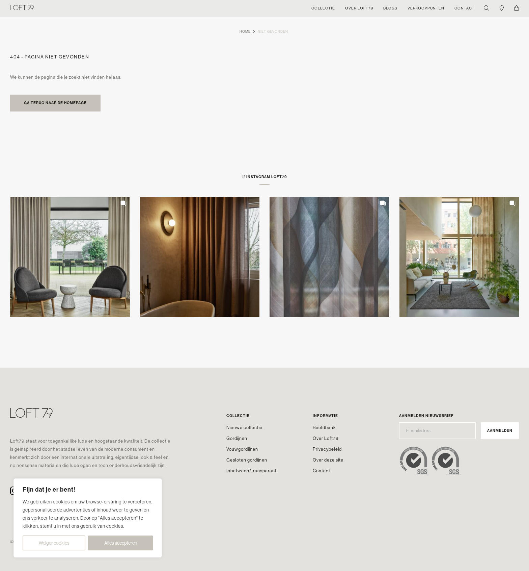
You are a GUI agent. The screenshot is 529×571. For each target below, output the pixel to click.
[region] (87, 517)
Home (245, 31)
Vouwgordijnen (242, 449)
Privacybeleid (327, 449)
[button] (70, 257)
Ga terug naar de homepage (55, 103)
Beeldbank (324, 427)
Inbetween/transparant (251, 470)
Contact (321, 470)
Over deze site (328, 460)
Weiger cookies (54, 543)
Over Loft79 (326, 438)
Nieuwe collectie (244, 427)
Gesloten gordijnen (246, 460)
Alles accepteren (120, 543)
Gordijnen (236, 438)
